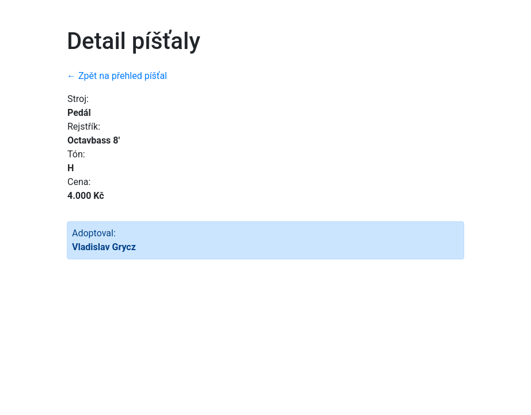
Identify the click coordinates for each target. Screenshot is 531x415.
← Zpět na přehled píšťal (117, 75)
